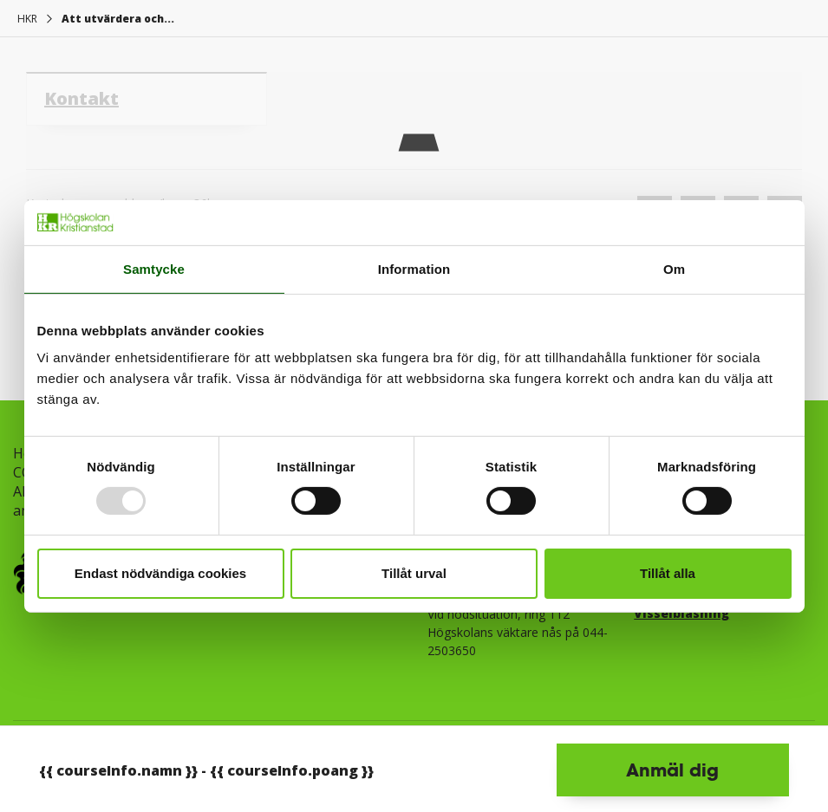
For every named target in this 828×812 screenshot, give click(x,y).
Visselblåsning (681, 613)
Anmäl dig (672, 769)
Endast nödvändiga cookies (160, 573)
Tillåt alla (667, 573)
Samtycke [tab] (154, 269)
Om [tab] (674, 269)
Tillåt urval (414, 573)
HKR (27, 18)
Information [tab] (414, 269)
